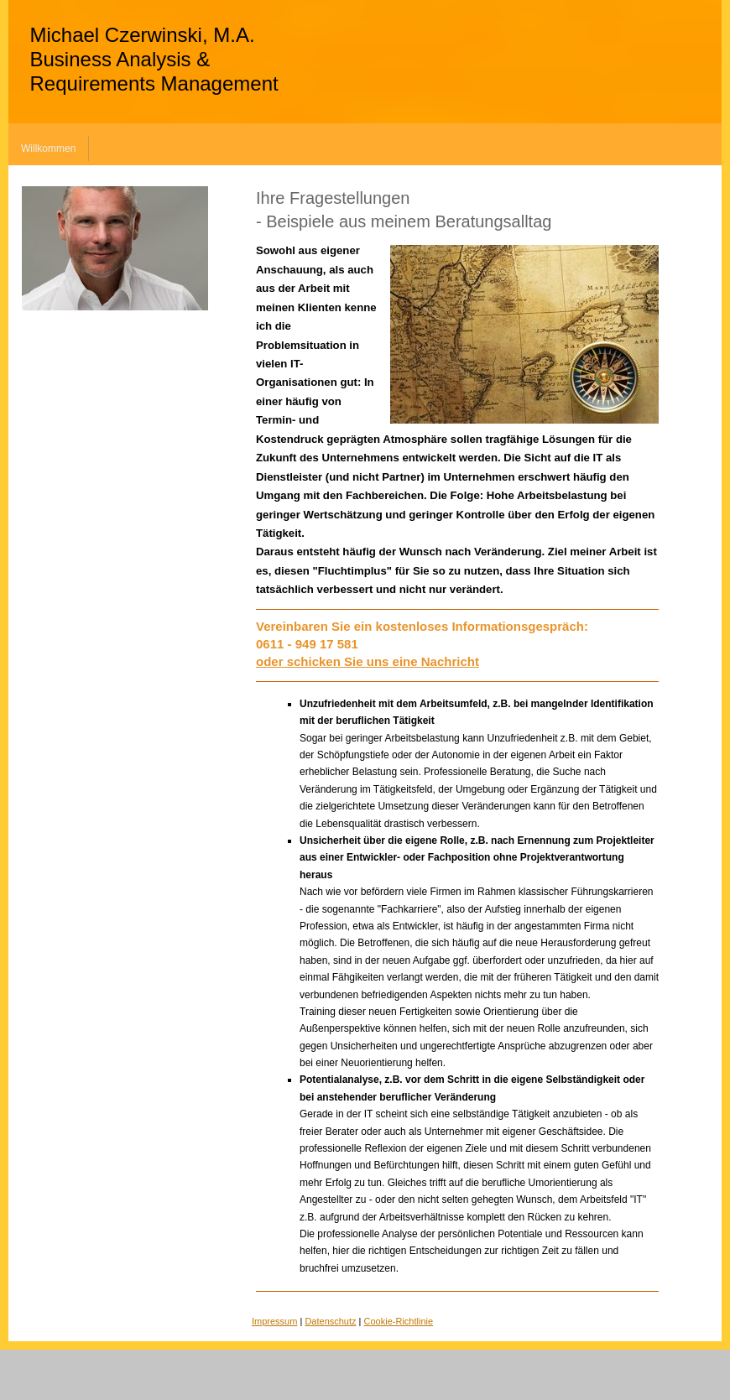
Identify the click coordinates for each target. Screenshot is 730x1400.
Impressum (274, 1321)
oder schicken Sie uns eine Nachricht (367, 661)
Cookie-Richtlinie (399, 1321)
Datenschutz (330, 1321)
